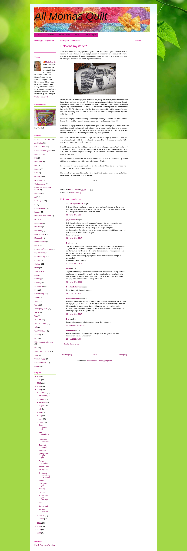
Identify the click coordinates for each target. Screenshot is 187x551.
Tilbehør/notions (40, 323)
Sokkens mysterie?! (43, 510)
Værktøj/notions (40, 363)
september (43, 402)
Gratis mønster (40, 184)
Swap (36, 297)
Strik (36, 290)
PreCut (37, 260)
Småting (37, 279)
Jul (35, 197)
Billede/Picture (39, 147)
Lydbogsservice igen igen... (44, 456)
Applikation (38, 143)
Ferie (36, 173)
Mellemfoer (38, 223)
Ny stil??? (42, 450)
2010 (39, 526)
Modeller (51, 35)
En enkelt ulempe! (42, 446)
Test (36, 316)
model (36, 366)
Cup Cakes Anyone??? (44, 441)
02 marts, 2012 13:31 (74, 293)
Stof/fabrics (38, 286)
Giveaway (38, 177)
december (43, 392)
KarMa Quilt (38, 201)
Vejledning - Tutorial (41, 351)
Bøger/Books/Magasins (43, 151)
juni (40, 412)
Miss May (38, 231)
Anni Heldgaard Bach (74, 204)
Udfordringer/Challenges (43, 342)
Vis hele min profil (41, 97)
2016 (39, 376)
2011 (39, 523)
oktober (42, 399)
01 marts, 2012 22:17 (74, 238)
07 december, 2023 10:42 (75, 325)
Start (94, 355)
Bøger (77, 35)
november (43, 396)
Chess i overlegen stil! (43, 427)
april (41, 419)
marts (41, 422)
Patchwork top (39, 257)
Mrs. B (36, 245)
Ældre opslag (122, 355)
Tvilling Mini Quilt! (43, 485)
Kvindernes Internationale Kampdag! (44, 475)
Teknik (36, 312)
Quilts (36, 268)
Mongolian (70, 330)
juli (40, 409)
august (42, 406)
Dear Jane (38, 162)
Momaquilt (38, 238)
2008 (39, 533)
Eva (67, 319)
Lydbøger (37, 219)
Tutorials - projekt (90, 35)
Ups (35, 348)
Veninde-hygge (40, 359)
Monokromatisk (40, 242)
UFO (36, 338)
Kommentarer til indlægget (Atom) (99, 361)
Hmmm (41, 480)
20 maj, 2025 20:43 (73, 339)
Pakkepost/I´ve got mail (43, 249)
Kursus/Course (40, 208)
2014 (39, 383)
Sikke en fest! (44, 466)
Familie (37, 169)
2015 (39, 380)
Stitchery (37, 283)
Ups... (41, 503)
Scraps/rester (39, 271)
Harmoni (37, 193)
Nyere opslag (67, 355)
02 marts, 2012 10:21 (74, 282)
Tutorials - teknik (64, 35)
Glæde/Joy (38, 180)
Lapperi (37, 212)
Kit (35, 205)
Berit (68, 243)
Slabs (36, 275)
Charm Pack (39, 154)
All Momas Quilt (70, 16)
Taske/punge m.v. (41, 309)
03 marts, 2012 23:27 (74, 314)
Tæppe (37, 335)
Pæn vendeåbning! (44, 434)
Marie (68, 268)
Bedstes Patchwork (74, 287)
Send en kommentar (71, 344)
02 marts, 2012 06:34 (74, 264)
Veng (36, 355)
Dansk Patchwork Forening (44, 545)
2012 (39, 390)
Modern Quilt (39, 234)
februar (42, 516)
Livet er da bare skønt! (42, 216)
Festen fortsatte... (43, 462)
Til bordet (37, 320)
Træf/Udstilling (39, 331)
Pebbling (42, 489)
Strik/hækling (76, 192)
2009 (39, 530)
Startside (40, 35)
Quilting (37, 264)
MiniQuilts (38, 227)
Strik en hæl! (43, 506)
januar (41, 519)
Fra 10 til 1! (43, 492)
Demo (36, 165)
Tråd (36, 327)
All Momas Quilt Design (43, 139)
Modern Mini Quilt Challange (43, 497)
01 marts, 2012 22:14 (74, 215)
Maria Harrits (50, 62)
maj (40, 415)
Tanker (36, 301)
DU (35, 158)
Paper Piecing (39, 253)
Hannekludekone (73, 298)
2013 (39, 386)
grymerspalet (71, 220)
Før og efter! (43, 470)
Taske (36, 305)
